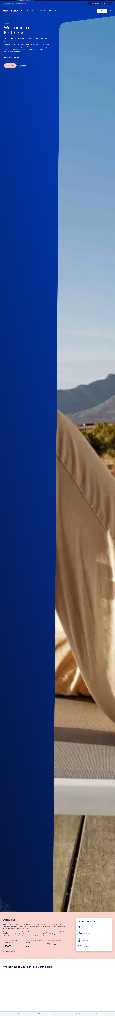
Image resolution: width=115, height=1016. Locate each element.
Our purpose (86, 934)
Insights (55, 11)
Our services (36, 11)
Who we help (24, 11)
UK (95, 3)
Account (108, 3)
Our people (86, 941)
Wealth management (8, 3)
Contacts (64, 11)
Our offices (86, 947)
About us (46, 11)
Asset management (21, 3)
